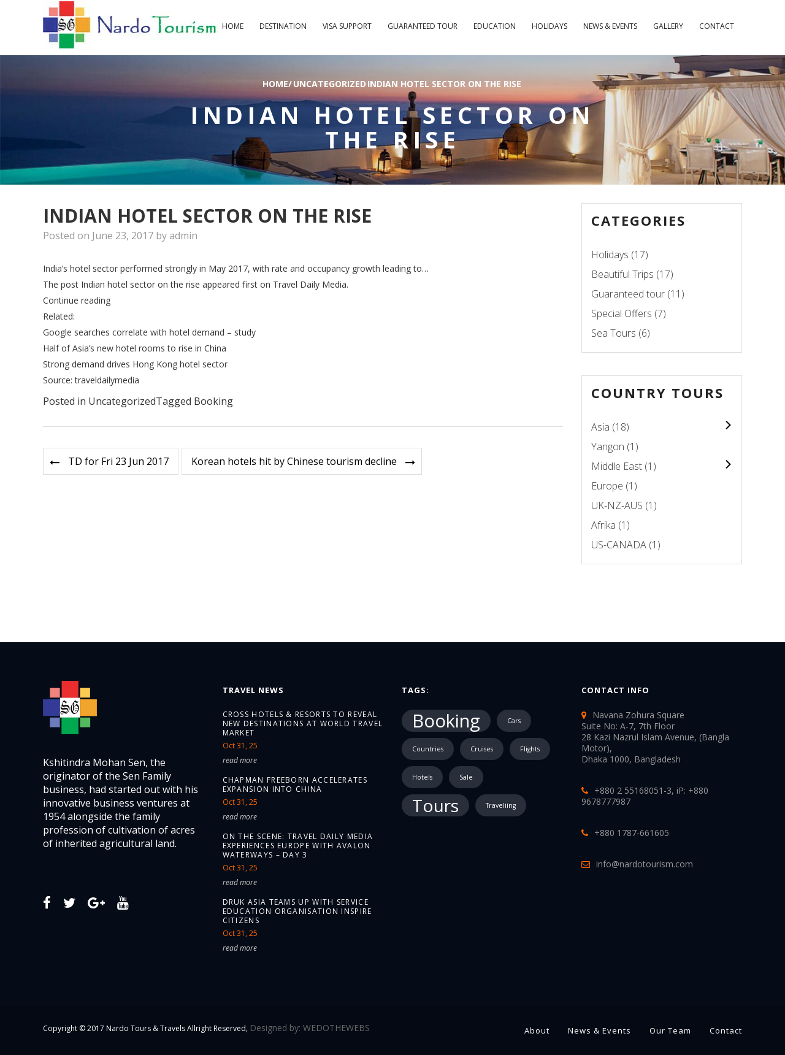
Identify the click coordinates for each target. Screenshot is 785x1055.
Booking (213, 401)
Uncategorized (329, 84)
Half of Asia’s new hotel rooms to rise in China (134, 348)
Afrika (603, 525)
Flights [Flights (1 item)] (530, 749)
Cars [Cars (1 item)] (514, 720)
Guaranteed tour (423, 26)
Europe (607, 486)
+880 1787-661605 (631, 832)
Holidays (549, 26)
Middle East (616, 466)
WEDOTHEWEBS (336, 1028)
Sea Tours (613, 333)
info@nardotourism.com (644, 864)
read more (240, 760)
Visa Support (347, 26)
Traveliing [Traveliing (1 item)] (501, 805)
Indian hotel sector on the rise (444, 84)
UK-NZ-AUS (617, 505)
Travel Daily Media (310, 284)
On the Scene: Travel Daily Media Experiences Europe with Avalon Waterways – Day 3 (298, 845)
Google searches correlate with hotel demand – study (149, 332)
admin (183, 235)
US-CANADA (618, 544)
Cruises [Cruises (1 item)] (481, 749)
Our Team (670, 1030)
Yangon (607, 446)
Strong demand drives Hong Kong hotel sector (135, 364)
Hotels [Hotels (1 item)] (422, 777)
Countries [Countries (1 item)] (427, 749)
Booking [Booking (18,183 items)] (446, 721)
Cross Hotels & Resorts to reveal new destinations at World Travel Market (303, 723)
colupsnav (727, 424)
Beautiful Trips (622, 274)
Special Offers (621, 313)
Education (494, 26)
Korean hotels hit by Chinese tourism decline (294, 461)
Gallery (668, 26)
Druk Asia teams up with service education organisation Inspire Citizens (297, 911)
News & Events (610, 26)
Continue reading (76, 300)
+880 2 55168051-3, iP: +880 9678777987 (644, 796)
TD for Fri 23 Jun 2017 (118, 461)
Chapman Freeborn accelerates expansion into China (295, 784)
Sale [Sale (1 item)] (466, 777)
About (537, 1030)
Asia (600, 427)
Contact (716, 26)
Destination (283, 26)
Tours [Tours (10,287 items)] (435, 805)
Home (232, 26)
